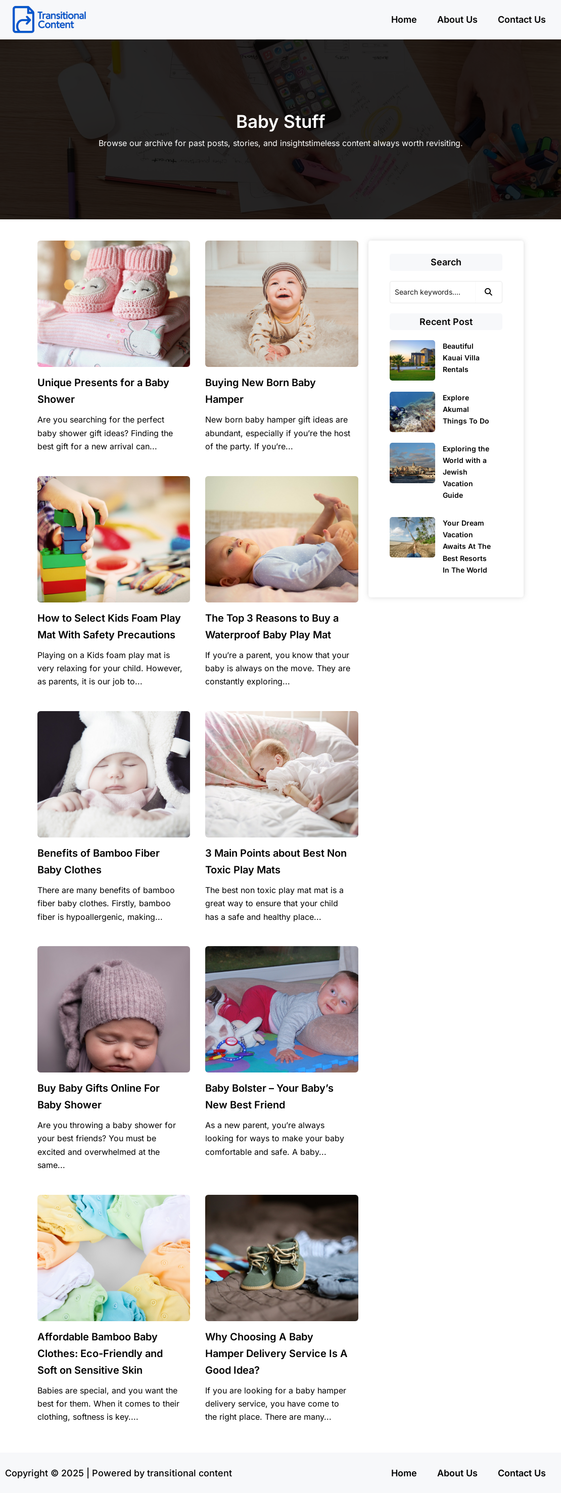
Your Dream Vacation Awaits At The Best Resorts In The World (467, 546)
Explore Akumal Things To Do (466, 409)
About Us (457, 19)
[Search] (433, 292)
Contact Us (522, 19)
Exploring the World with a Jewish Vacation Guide (466, 471)
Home (404, 19)
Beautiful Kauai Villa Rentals (461, 358)
